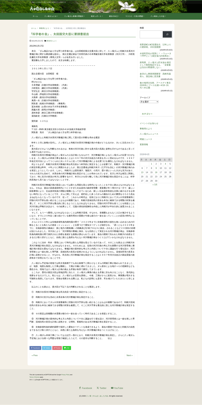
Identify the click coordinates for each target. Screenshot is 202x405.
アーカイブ (145, 98)
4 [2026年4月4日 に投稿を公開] (165, 164)
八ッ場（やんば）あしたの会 (97, 396)
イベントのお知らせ (149, 123)
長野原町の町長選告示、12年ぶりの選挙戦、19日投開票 (155, 45)
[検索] (167, 34)
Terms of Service (34, 377)
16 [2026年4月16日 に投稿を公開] (156, 172)
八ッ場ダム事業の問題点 (73, 16)
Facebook (36, 348)
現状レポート (96, 16)
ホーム (35, 16)
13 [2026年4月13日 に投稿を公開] (142, 172)
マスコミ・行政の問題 (134, 16)
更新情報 (144, 144)
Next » (130, 356)
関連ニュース (146, 139)
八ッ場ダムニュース (149, 134)
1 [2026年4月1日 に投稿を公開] (151, 164)
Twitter (48, 348)
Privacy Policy (65, 375)
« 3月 (155, 185)
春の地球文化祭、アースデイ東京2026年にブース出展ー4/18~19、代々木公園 (155, 85)
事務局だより (52, 41)
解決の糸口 (113, 16)
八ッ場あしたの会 (157, 16)
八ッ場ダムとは (50, 16)
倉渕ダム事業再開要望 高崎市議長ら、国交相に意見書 (155, 75)
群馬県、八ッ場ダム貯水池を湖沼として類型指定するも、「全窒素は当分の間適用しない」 (155, 64)
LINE (70, 348)
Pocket (59, 348)
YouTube (117, 388)
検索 (142, 28)
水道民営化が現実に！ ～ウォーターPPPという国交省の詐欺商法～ (155, 54)
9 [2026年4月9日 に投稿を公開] (156, 168)
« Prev (35, 356)
